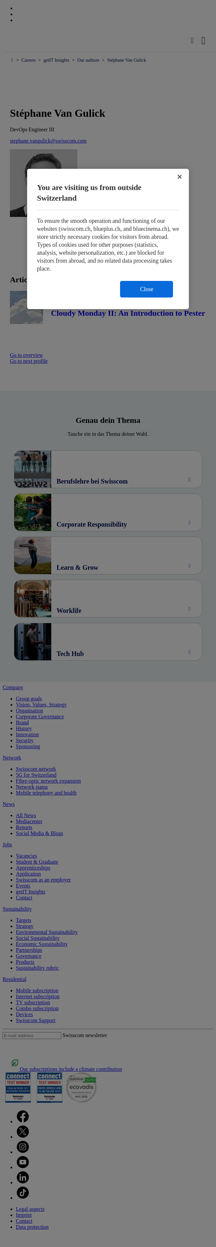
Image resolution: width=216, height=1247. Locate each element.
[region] (108, 239)
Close (146, 289)
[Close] (179, 176)
